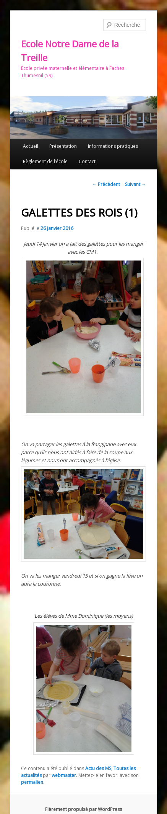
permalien (32, 782)
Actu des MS (98, 768)
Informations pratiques (113, 146)
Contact (87, 161)
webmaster (64, 775)
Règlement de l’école (45, 161)
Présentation (63, 146)
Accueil (30, 146)
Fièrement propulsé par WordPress (83, 809)
